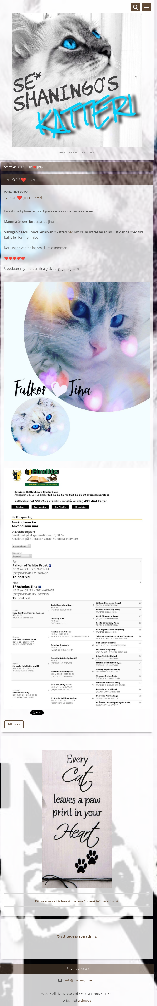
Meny (146, 7)
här (70, 232)
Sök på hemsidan (135, 7)
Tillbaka (14, 724)
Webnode (84, 1000)
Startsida (10, 167)
